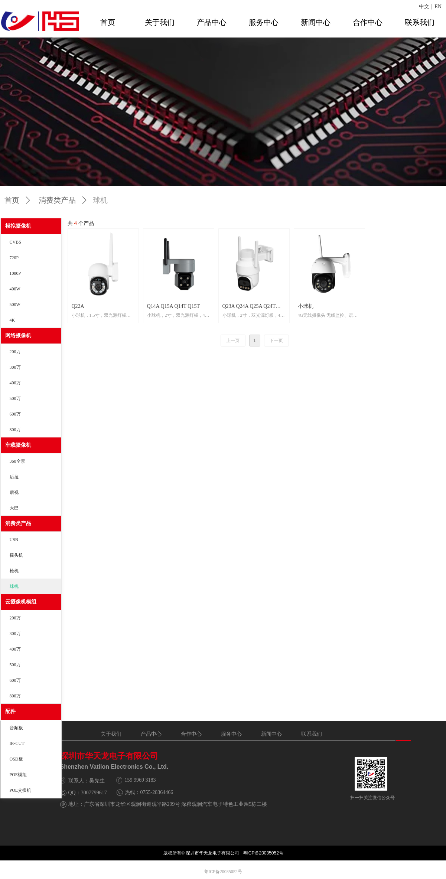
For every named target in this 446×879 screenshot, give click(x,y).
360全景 (17, 461)
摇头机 (16, 555)
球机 (14, 586)
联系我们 (419, 22)
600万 (15, 414)
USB (14, 539)
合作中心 (367, 22)
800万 (15, 429)
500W (15, 304)
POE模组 (18, 774)
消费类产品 (18, 523)
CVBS (15, 242)
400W (15, 289)
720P (14, 257)
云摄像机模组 (20, 602)
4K (12, 320)
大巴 (14, 508)
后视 (14, 492)
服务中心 (264, 22)
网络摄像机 (18, 335)
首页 (107, 22)
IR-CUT (17, 743)
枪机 (14, 570)
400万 (15, 382)
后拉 (14, 476)
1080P (15, 273)
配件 (10, 711)
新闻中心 (316, 22)
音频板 (16, 727)
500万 (15, 398)
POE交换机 (21, 790)
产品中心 (212, 22)
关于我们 (160, 22)
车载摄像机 (18, 445)
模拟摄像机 (18, 226)
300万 (15, 367)
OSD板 (16, 759)
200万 (15, 351)
